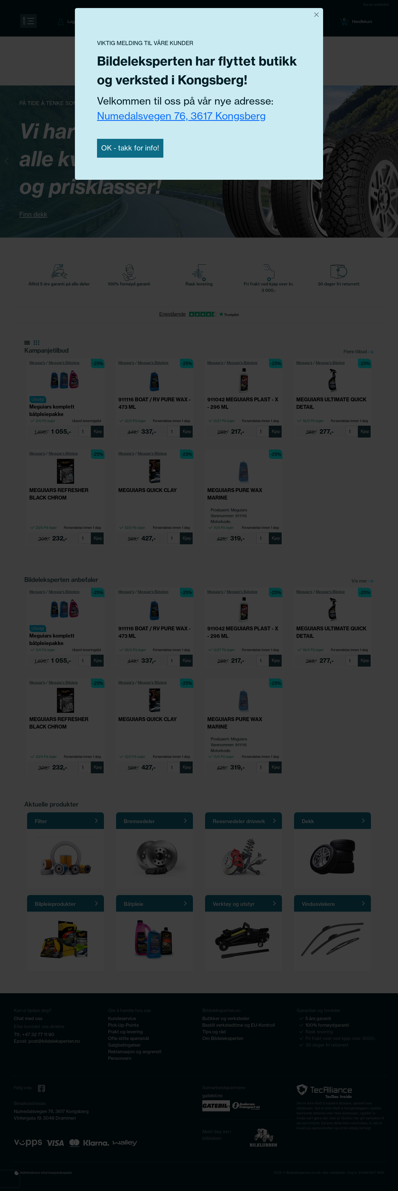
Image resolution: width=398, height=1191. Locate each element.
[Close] (316, 14)
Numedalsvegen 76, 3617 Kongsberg (181, 116)
